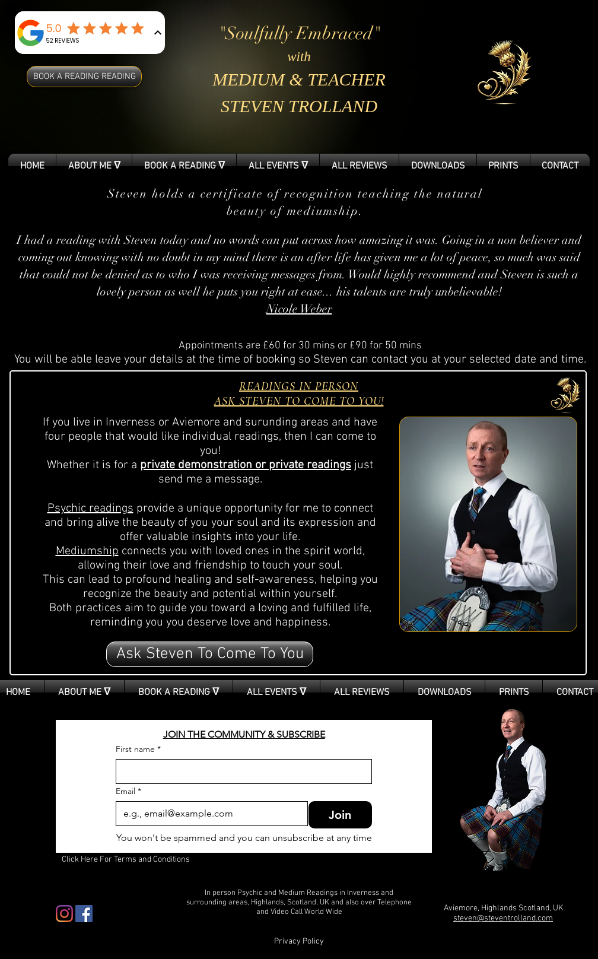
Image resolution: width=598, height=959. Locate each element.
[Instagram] (64, 913)
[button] (209, 654)
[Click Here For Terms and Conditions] (125, 860)
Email (128, 791)
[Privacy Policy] (299, 941)
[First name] (240, 771)
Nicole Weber (299, 308)
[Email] (208, 813)
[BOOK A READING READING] (84, 76)
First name (138, 749)
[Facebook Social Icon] (84, 913)
